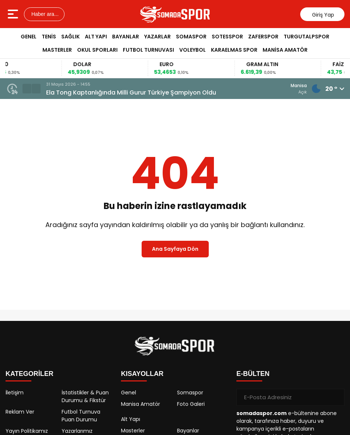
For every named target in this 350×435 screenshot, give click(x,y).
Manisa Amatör (285, 50)
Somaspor (191, 36)
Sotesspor (227, 36)
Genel (29, 36)
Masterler (57, 50)
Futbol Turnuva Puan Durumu (81, 415)
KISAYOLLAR (142, 373)
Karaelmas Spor (234, 50)
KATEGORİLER (29, 373)
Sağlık (70, 36)
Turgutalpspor (306, 36)
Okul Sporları (97, 50)
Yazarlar (157, 36)
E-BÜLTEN (253, 373)
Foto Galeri (191, 404)
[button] (26, 88)
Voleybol (192, 50)
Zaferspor (263, 36)
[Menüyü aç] (14, 14)
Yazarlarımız (77, 431)
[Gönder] (336, 397)
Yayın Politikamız (27, 431)
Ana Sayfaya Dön (175, 249)
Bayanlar (125, 36)
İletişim (15, 392)
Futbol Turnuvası (148, 50)
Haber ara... (44, 14)
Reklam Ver (20, 411)
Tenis (49, 36)
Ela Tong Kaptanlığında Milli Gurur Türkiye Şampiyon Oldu (131, 92)
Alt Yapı (96, 36)
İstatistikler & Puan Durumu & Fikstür (85, 396)
